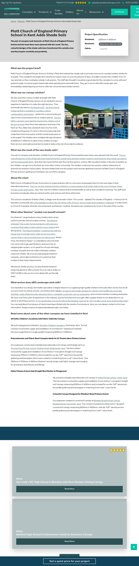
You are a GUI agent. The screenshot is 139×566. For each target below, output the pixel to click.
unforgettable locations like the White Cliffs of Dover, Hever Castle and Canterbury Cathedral (74, 201)
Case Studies (58, 12)
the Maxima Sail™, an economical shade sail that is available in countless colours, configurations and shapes (35, 110)
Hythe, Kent (122, 375)
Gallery (69, 11)
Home (13, 21)
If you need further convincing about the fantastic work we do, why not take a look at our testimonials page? (82, 298)
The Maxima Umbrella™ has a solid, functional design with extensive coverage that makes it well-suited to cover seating (34, 222)
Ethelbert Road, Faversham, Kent (67, 401)
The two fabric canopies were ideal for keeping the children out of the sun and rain (36, 120)
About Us (81, 12)
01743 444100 (130, 2)
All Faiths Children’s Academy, (53, 323)
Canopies (29, 11)
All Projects (69, 550)
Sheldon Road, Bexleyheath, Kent (51, 346)
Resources (96, 11)
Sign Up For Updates (11, 2)
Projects (21, 21)
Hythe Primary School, (107, 375)
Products (45, 11)
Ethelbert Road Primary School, (107, 397)
